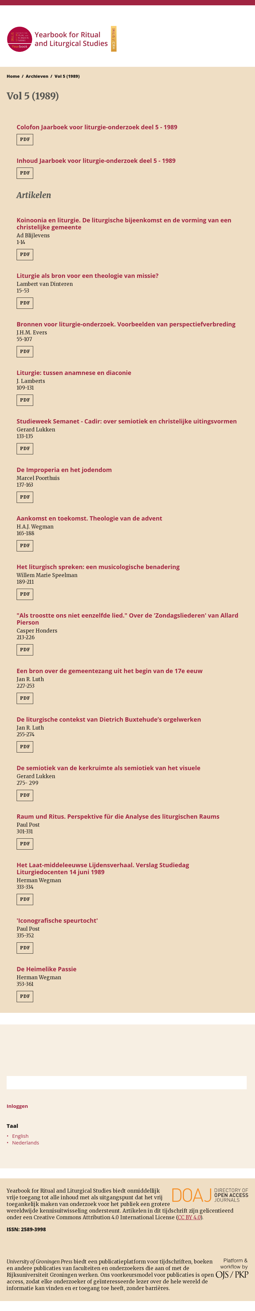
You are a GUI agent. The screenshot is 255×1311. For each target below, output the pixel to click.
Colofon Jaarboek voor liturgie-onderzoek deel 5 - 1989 (97, 127)
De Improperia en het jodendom (64, 470)
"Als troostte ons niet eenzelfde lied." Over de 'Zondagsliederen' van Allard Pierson (127, 618)
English (20, 1135)
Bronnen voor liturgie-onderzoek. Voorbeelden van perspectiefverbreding (126, 324)
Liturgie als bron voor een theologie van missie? (87, 276)
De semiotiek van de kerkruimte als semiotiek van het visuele (109, 768)
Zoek (238, 1082)
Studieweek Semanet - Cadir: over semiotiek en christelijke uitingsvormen (127, 421)
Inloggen (17, 1106)
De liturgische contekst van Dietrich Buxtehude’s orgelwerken (109, 719)
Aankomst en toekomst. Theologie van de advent (89, 518)
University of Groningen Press (189, 40)
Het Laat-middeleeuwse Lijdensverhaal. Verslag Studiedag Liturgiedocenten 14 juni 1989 (103, 868)
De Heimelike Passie (47, 969)
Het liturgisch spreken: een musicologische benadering (98, 567)
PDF (25, 139)
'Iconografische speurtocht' (57, 920)
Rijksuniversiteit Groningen (127, 1050)
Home (13, 76)
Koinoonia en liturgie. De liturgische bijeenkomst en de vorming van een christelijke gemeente (124, 223)
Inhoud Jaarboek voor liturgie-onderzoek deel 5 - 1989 (96, 161)
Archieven (37, 76)
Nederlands (25, 1142)
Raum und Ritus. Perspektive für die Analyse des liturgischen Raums (118, 816)
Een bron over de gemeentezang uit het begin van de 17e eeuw (110, 671)
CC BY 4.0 (189, 1217)
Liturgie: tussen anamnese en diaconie (74, 373)
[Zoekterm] (118, 1082)
